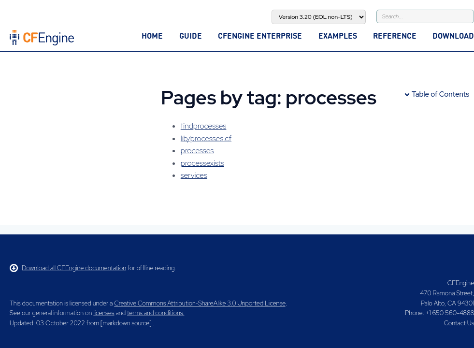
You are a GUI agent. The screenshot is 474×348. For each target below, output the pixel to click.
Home (152, 35)
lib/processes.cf (206, 138)
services (194, 175)
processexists (202, 163)
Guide (190, 35)
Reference (395, 35)
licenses (103, 313)
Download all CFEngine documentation (68, 268)
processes (197, 150)
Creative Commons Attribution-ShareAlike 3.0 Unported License (199, 303)
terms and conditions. (155, 313)
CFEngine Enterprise (260, 35)
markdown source (125, 323)
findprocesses (204, 126)
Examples (337, 35)
